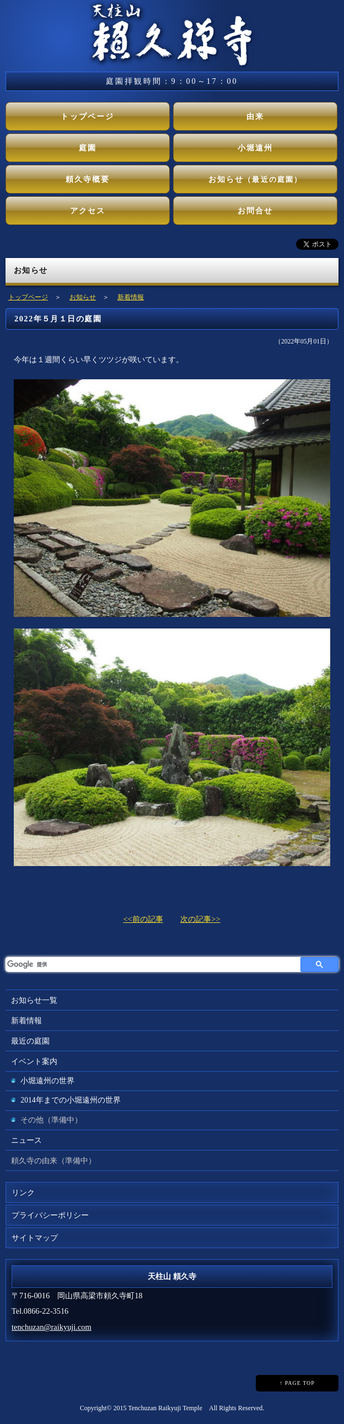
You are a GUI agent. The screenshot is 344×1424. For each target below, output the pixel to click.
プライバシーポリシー (50, 1215)
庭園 (87, 147)
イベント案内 (34, 1061)
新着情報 (130, 297)
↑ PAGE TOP (297, 1383)
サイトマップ (35, 1237)
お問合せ (255, 210)
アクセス (88, 210)
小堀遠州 (255, 147)
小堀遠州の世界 (47, 1081)
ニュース (26, 1140)
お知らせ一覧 (34, 1000)
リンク (23, 1192)
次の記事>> (200, 919)
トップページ (87, 116)
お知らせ (255, 179)
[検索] (153, 965)
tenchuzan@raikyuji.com (52, 1327)
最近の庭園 (30, 1040)
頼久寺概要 (88, 179)
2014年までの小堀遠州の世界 (70, 1100)
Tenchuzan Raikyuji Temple (165, 1408)
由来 (255, 116)
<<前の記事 (143, 919)
